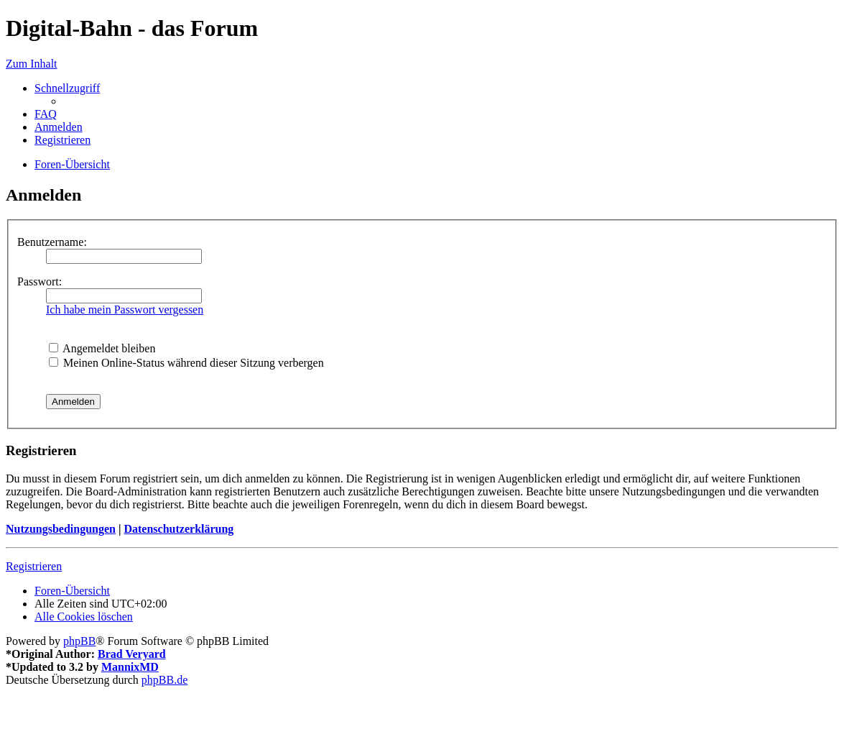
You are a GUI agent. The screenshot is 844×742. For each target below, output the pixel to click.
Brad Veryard (132, 654)
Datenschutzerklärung (178, 529)
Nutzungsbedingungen (61, 529)
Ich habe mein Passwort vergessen (124, 309)
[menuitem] (45, 114)
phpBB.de (164, 680)
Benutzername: (52, 242)
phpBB (79, 641)
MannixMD (130, 667)
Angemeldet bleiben (102, 348)
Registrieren (34, 566)
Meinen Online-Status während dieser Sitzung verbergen (186, 363)
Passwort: (39, 281)
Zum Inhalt (31, 64)
